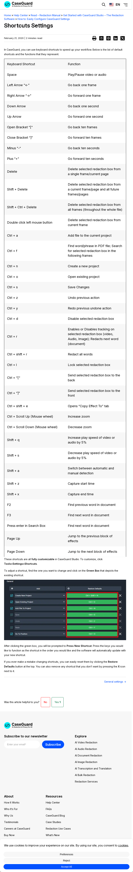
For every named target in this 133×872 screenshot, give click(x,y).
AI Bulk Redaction (85, 775)
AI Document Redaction (88, 755)
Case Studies (53, 822)
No (45, 702)
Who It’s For (11, 809)
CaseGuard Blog (55, 815)
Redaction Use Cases (58, 828)
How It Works (11, 802)
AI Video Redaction (86, 742)
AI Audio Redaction (86, 748)
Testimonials (11, 822)
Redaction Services (86, 781)
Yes (58, 702)
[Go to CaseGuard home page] (66, 725)
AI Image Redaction (86, 761)
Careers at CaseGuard (17, 828)
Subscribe (53, 744)
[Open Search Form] (104, 4)
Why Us (8, 815)
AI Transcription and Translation (93, 768)
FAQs (49, 809)
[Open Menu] (126, 5)
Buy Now (9, 835)
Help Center (53, 802)
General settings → (115, 681)
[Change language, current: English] (115, 4)
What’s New (53, 835)
